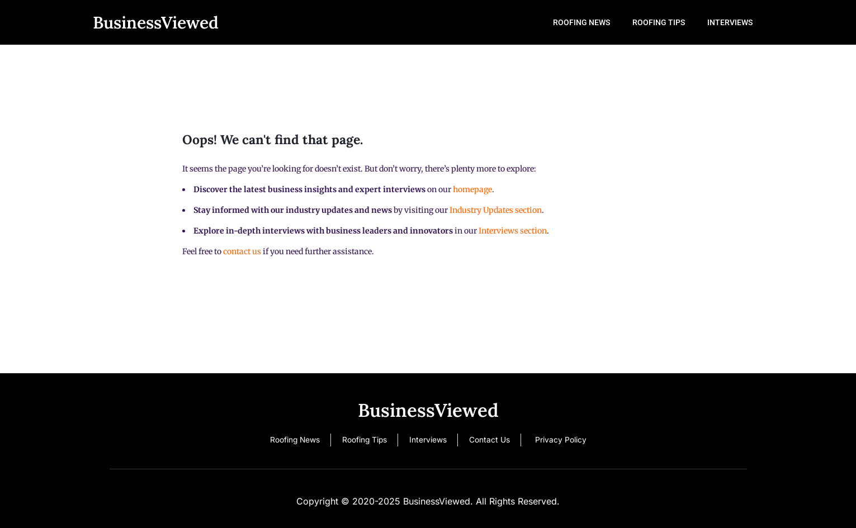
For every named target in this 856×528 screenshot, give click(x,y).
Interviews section (513, 231)
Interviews (733, 22)
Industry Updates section (496, 210)
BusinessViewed (156, 22)
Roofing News (598, 22)
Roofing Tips (668, 22)
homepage (472, 189)
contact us (242, 251)
